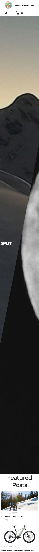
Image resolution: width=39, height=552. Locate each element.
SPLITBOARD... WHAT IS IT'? (11, 517)
